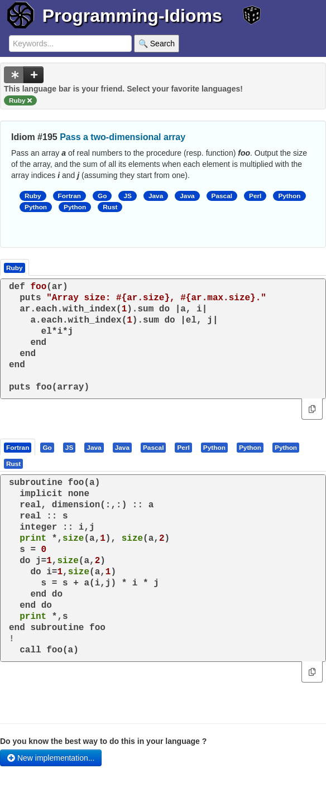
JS (127, 196)
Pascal (222, 196)
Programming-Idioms (132, 16)
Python (289, 196)
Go (102, 196)
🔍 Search (156, 43)
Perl (255, 196)
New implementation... (50, 757)
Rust (110, 207)
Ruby (33, 196)
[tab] (18, 447)
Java (155, 196)
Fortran (69, 196)
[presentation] (17, 447)
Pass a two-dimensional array (122, 137)
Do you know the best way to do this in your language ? (103, 741)
